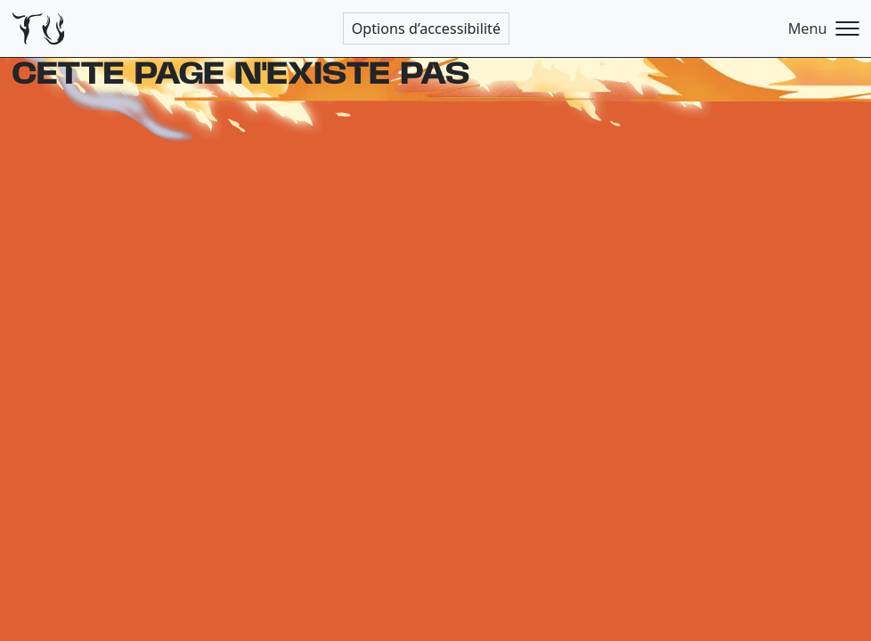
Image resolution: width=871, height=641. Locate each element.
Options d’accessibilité (426, 28)
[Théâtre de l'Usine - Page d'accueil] (38, 28)
